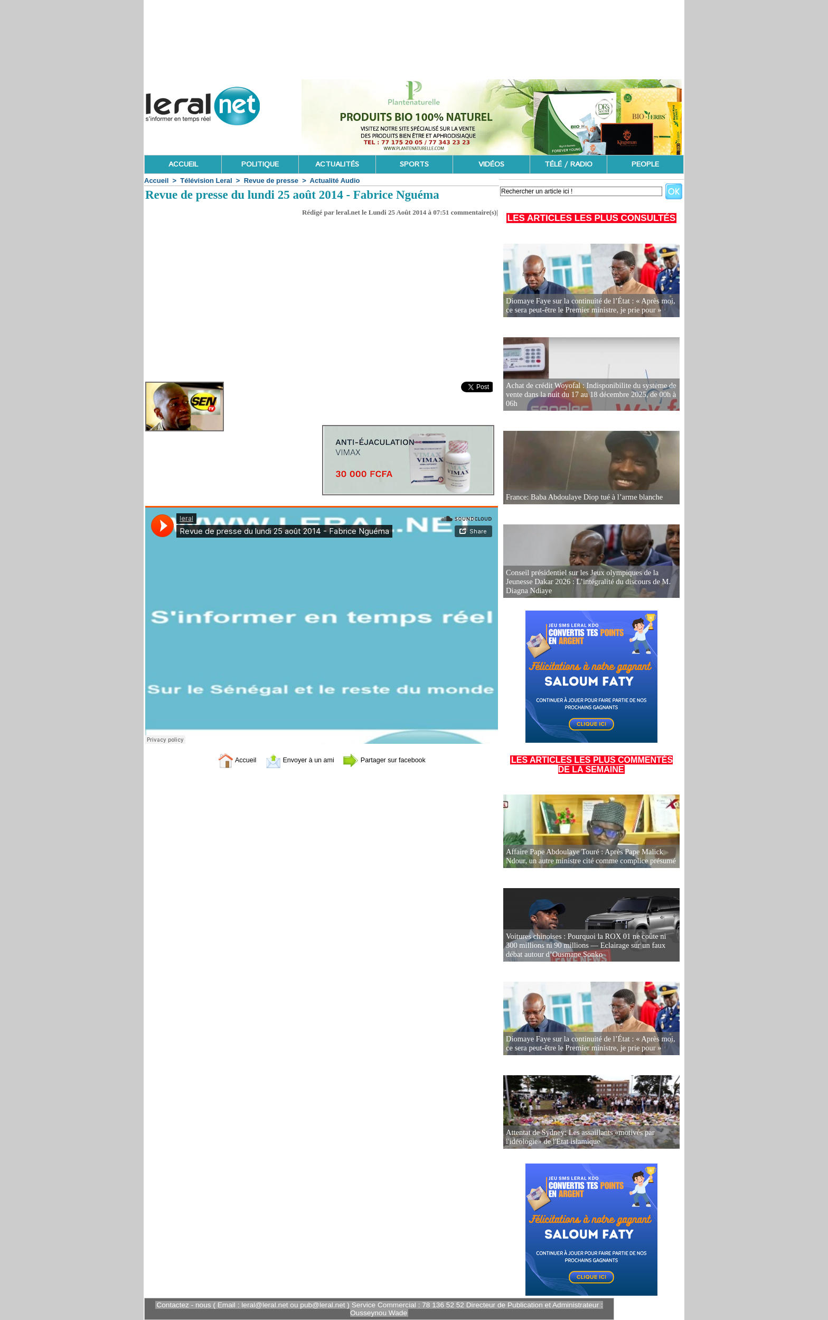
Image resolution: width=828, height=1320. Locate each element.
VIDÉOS (491, 164)
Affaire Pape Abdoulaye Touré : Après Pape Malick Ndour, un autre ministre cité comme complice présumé (588, 856)
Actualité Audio (335, 180)
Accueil (156, 180)
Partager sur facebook (392, 759)
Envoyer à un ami (295, 759)
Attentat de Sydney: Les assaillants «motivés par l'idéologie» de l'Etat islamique (578, 1137)
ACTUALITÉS (337, 164)
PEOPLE (645, 164)
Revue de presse (271, 180)
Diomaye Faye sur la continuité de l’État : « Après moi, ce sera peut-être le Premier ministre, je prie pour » (588, 306)
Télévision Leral (206, 180)
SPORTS (414, 164)
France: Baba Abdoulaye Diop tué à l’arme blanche (581, 497)
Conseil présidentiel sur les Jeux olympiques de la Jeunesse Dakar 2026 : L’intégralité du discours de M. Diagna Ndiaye (585, 582)
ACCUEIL (183, 164)
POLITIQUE (260, 164)
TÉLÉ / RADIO (568, 164)
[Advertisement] (321, 302)
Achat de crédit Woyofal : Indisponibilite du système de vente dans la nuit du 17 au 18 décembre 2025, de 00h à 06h (588, 395)
